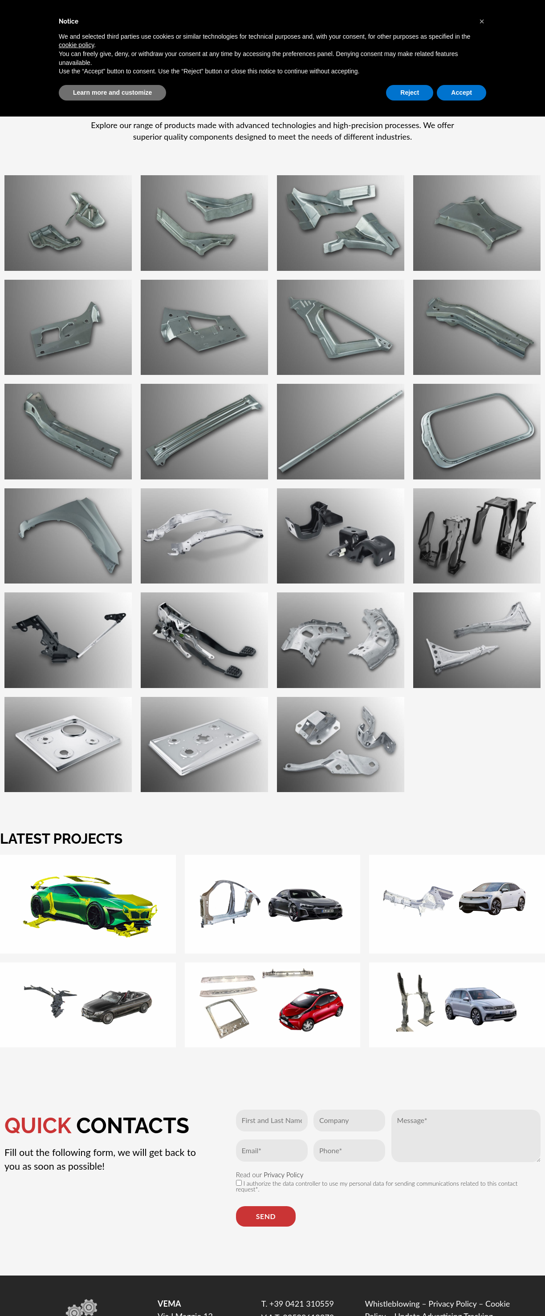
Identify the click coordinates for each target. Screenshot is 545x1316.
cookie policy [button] (76, 44)
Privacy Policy (283, 1175)
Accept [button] (461, 92)
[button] (482, 21)
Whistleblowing (392, 1303)
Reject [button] (409, 92)
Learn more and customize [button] (112, 92)
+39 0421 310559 (301, 1303)
